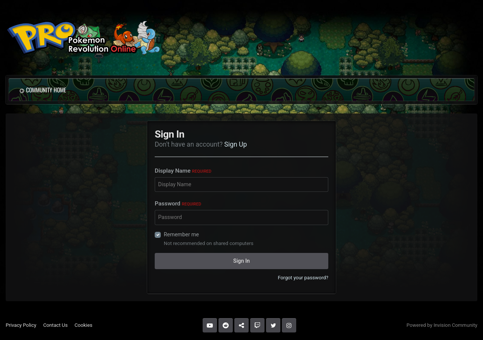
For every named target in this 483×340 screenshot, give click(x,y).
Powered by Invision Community (441, 325)
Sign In (241, 261)
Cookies (83, 325)
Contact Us (55, 325)
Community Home (46, 90)
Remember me (181, 234)
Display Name (183, 170)
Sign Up (235, 144)
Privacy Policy (21, 325)
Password (178, 203)
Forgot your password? (303, 277)
